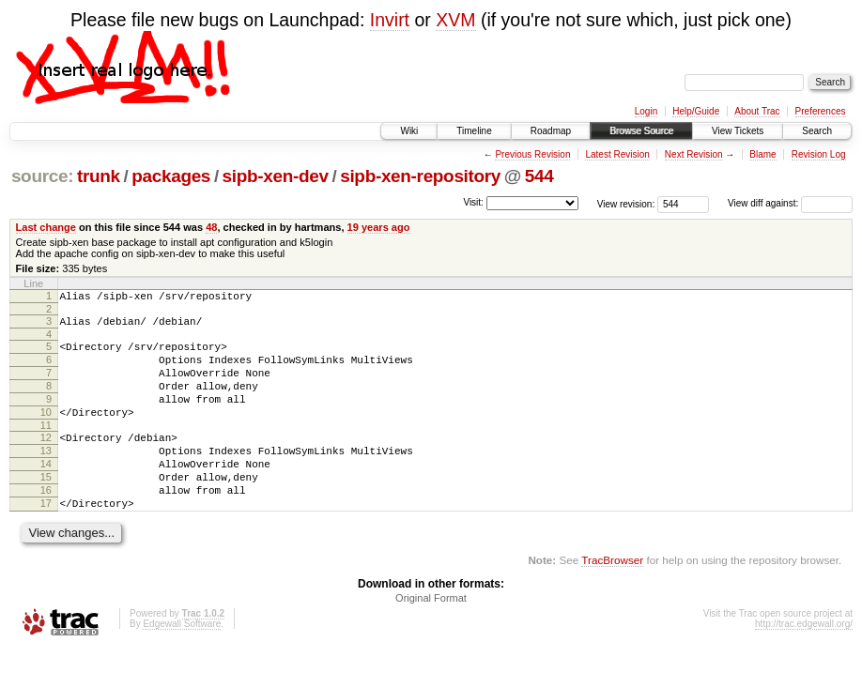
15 (46, 507)
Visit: (473, 202)
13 (46, 476)
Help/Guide (695, 111)
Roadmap (551, 131)
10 (46, 431)
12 (46, 460)
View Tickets (737, 131)
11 (46, 447)
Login (646, 111)
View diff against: (790, 203)
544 (539, 176)
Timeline (473, 131)
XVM (455, 19)
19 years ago (378, 227)
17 (46, 539)
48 (211, 227)
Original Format (431, 637)
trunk (98, 176)
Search (817, 131)
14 (46, 491)
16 (46, 523)
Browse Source (641, 131)
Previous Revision (532, 154)
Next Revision (694, 154)
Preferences (820, 111)
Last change (46, 227)
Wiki (409, 131)
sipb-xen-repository (420, 176)
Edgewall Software (182, 663)
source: (42, 176)
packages (170, 176)
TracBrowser (612, 599)
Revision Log (819, 154)
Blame (762, 154)
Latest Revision (617, 154)
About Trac (756, 111)
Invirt (389, 19)
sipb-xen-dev (276, 176)
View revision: (626, 203)
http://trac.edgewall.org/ (804, 663)
